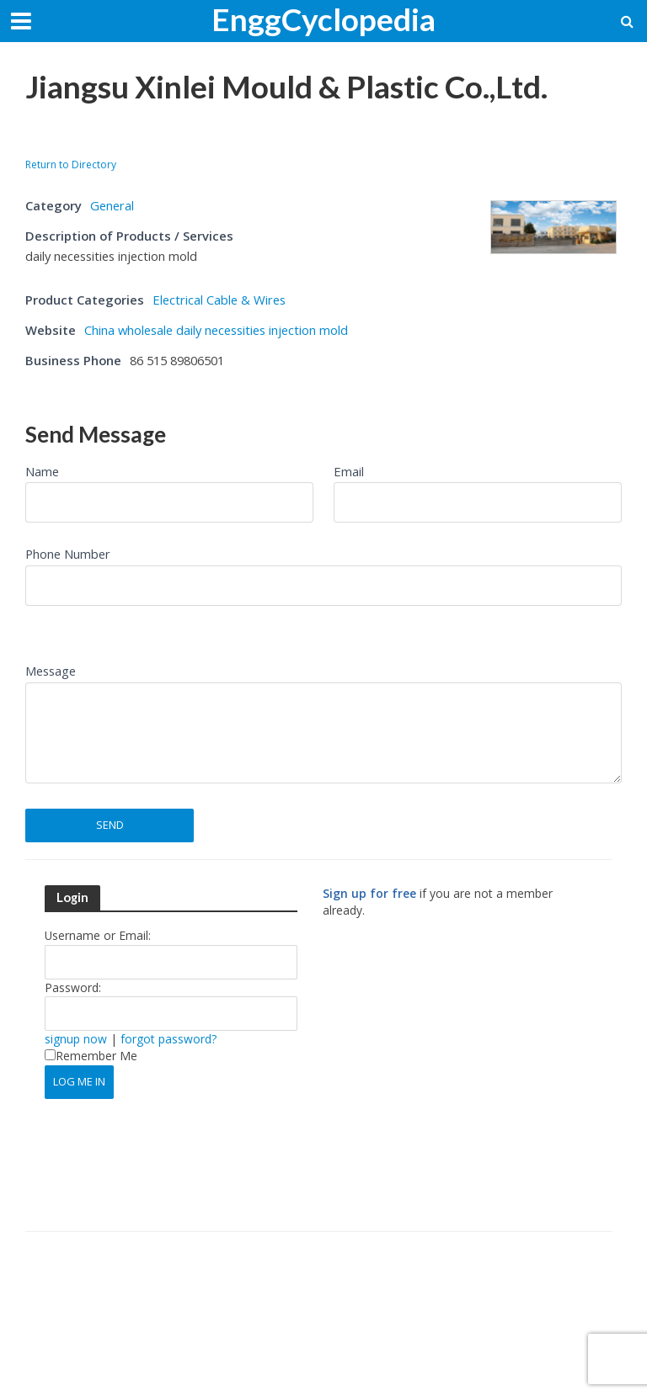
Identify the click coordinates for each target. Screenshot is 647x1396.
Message (50, 670)
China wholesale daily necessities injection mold (216, 329)
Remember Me (91, 1056)
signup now (76, 1039)
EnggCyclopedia (323, 19)
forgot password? (168, 1039)
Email (349, 471)
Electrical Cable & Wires (219, 299)
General (112, 205)
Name (42, 471)
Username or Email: (98, 935)
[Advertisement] (222, 136)
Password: (73, 987)
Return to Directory (70, 164)
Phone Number (67, 553)
